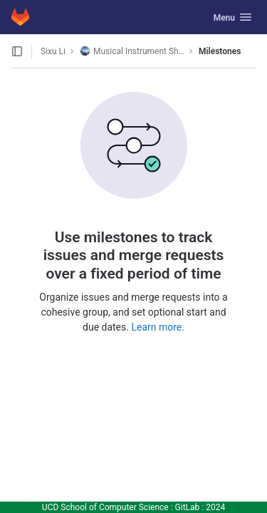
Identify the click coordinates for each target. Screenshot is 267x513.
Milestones (220, 51)
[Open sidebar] (17, 51)
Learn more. (157, 327)
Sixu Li (53, 51)
